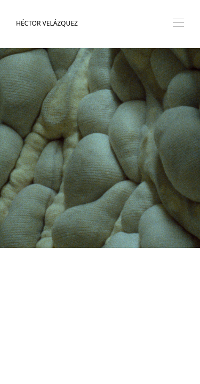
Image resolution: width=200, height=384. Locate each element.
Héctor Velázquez (47, 23)
